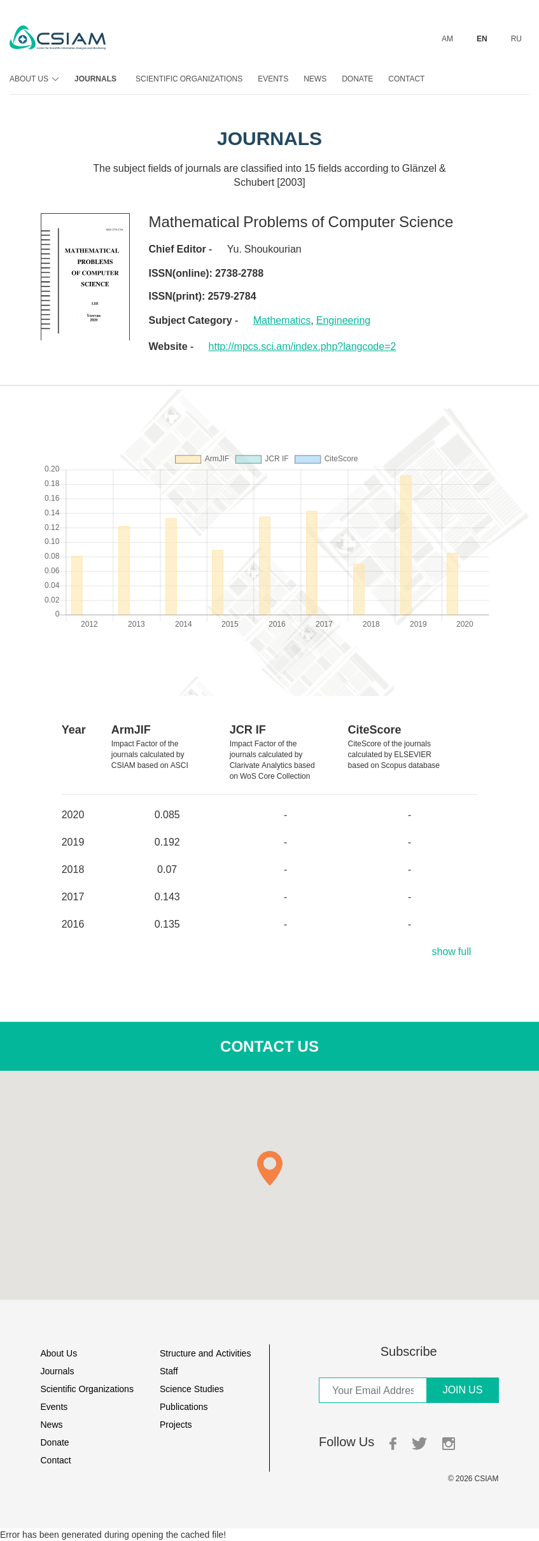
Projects (176, 1424)
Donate (357, 78)
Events (273, 78)
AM (447, 38)
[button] (270, 1168)
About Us (32, 78)
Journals (95, 78)
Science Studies (192, 1389)
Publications (184, 1406)
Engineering (343, 320)
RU (516, 38)
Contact (406, 78)
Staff (169, 1371)
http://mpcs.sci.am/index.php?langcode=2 (302, 346)
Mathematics (282, 320)
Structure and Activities (205, 1353)
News (315, 78)
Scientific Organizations (189, 78)
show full (451, 951)
